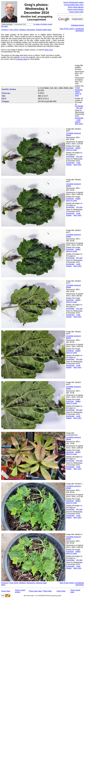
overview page (21, 59)
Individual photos (77, 25)
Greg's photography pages (73, 2)
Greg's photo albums (76, 7)
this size (79, 108)
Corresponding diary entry (74, 5)
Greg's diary (5, 591)
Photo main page (35, 591)
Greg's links (61, 591)
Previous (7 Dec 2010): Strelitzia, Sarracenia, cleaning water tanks (26, 30)
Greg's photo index (76, 12)
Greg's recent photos (76, 9)
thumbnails (79, 106)
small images (78, 121)
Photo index (47, 591)
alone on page (78, 94)
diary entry (49, 50)
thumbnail (79, 90)
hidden (77, 92)
